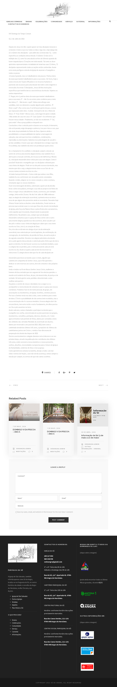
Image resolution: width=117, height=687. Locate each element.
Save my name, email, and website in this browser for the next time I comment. (45, 512)
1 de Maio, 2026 (53, 428)
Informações (94, 21)
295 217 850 (48, 556)
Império (14, 605)
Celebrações (41, 21)
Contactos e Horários (18, 24)
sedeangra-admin (23, 448)
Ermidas (15, 602)
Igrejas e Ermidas (14, 21)
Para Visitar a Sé (17, 608)
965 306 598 (48, 559)
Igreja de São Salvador (19, 596)
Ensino (29, 21)
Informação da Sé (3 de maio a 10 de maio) (92, 436)
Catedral (80, 21)
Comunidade (56, 21)
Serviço (69, 21)
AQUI (100, 582)
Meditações (21, 451)
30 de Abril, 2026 (88, 432)
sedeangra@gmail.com (53, 562)
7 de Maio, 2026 (19, 426)
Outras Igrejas (17, 599)
